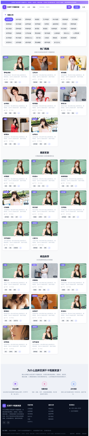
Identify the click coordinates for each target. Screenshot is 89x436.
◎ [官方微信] (8, 422)
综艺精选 (30, 414)
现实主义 (66, 33)
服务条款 (78, 433)
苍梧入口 (6, 280)
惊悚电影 (9, 24)
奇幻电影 (18, 38)
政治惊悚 (64, 38)
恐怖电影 (18, 28)
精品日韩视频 (12, 430)
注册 (83, 7)
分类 (28, 7)
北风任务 (35, 72)
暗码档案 (35, 103)
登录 (76, 7)
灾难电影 (18, 33)
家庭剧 (45, 28)
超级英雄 (55, 24)
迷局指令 (6, 134)
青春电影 (28, 28)
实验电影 (73, 28)
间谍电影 (73, 38)
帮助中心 (50, 408)
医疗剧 (38, 38)
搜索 (69, 7)
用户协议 (50, 416)
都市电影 (47, 42)
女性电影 (18, 42)
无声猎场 (63, 207)
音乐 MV (30, 416)
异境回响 (35, 280)
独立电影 (9, 28)
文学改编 (28, 33)
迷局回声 (35, 311)
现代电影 (47, 33)
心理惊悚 (76, 33)
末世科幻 (9, 42)
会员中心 (30, 421)
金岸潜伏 (6, 103)
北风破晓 (6, 207)
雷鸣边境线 (7, 72)
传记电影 (64, 28)
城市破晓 (63, 72)
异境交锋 (63, 280)
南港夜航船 (64, 176)
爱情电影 (28, 19)
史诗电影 (9, 38)
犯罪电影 (38, 24)
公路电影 (57, 33)
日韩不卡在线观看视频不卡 (25, 430)
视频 (34, 7)
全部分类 (9, 19)
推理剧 (37, 28)
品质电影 (30, 411)
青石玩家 (35, 207)
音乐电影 (18, 24)
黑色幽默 (38, 42)
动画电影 (54, 28)
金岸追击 (35, 134)
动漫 (29, 419)
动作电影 (18, 19)
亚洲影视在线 (47, 430)
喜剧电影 (65, 19)
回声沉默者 (35, 342)
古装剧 (47, 38)
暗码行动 (63, 103)
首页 (23, 7)
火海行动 (35, 238)
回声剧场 (6, 342)
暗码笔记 (6, 311)
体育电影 (9, 33)
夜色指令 (35, 176)
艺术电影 (46, 19)
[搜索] (52, 7)
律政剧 (55, 38)
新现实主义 (28, 38)
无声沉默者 (7, 238)
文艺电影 (75, 19)
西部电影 (73, 24)
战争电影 (28, 24)
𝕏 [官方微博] (4, 422)
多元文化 (57, 42)
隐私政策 (50, 419)
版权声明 (50, 414)
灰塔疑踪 (6, 176)
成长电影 (28, 42)
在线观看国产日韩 (37, 430)
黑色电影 (38, 33)
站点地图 (50, 411)
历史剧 (64, 24)
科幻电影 (55, 19)
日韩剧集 (30, 408)
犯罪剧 (47, 24)
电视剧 (37, 19)
